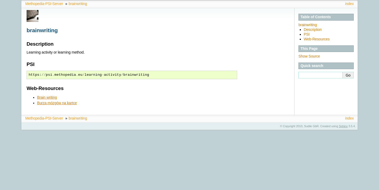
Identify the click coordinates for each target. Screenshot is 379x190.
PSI (307, 34)
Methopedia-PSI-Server (44, 4)
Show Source (309, 56)
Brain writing (47, 97)
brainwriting (78, 4)
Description (313, 29)
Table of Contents (316, 17)
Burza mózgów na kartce (57, 103)
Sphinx (343, 126)
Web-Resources (317, 39)
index (349, 4)
